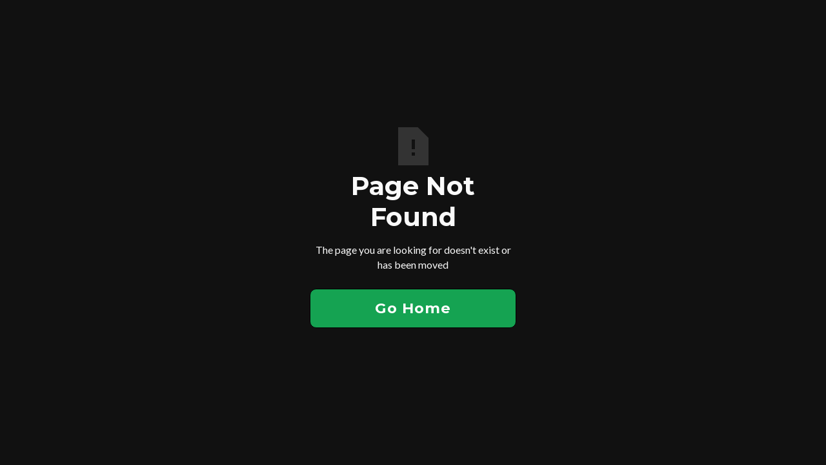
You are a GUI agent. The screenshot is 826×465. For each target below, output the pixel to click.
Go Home (413, 308)
